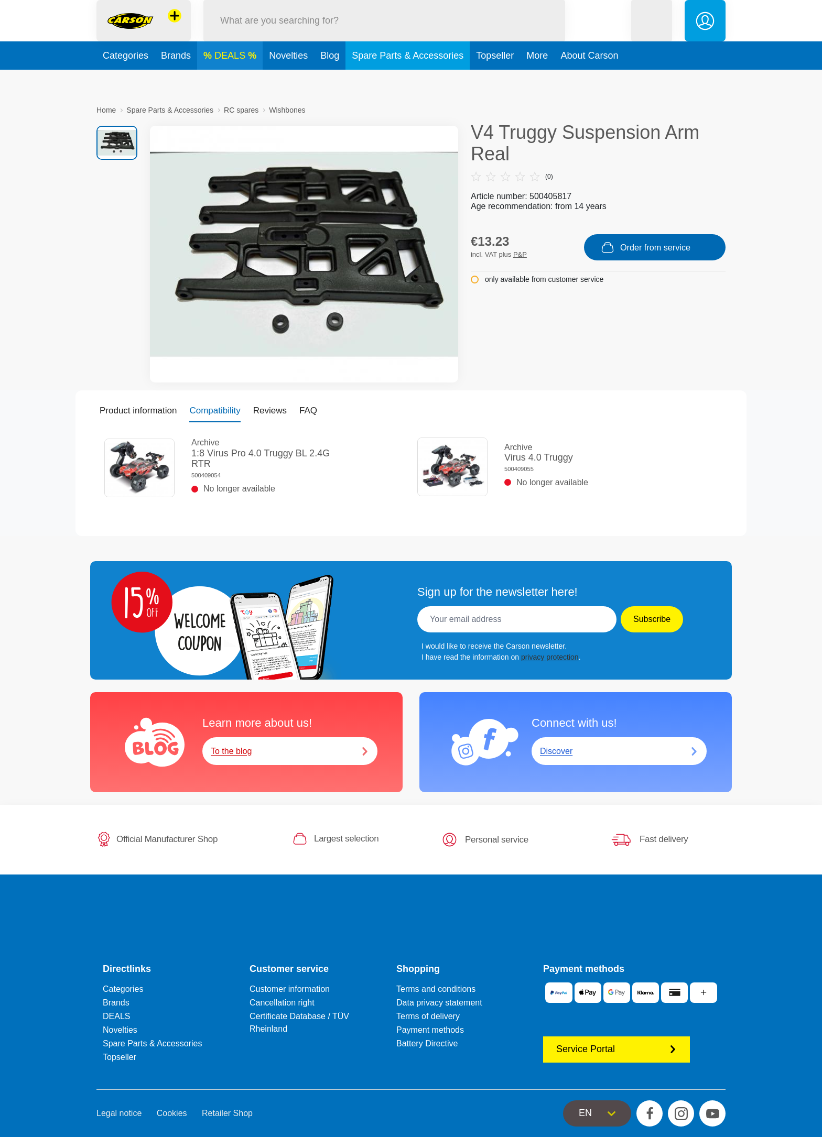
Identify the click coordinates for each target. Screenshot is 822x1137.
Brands (176, 80)
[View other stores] (174, 28)
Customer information (290, 989)
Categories (125, 80)
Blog (329, 80)
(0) (512, 176)
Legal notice (119, 1113)
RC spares (241, 110)
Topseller (495, 80)
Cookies (172, 1113)
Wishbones (287, 110)
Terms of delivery (428, 1016)
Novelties (288, 80)
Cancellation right (282, 1002)
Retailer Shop (227, 1113)
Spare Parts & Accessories (407, 80)
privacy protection (550, 657)
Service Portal (616, 1049)
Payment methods (430, 1029)
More (537, 80)
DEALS (231, 80)
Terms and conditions (435, 989)
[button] (651, 33)
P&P (520, 254)
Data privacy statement (439, 1002)
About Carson (589, 80)
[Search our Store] (384, 33)
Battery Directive (427, 1043)
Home (106, 110)
